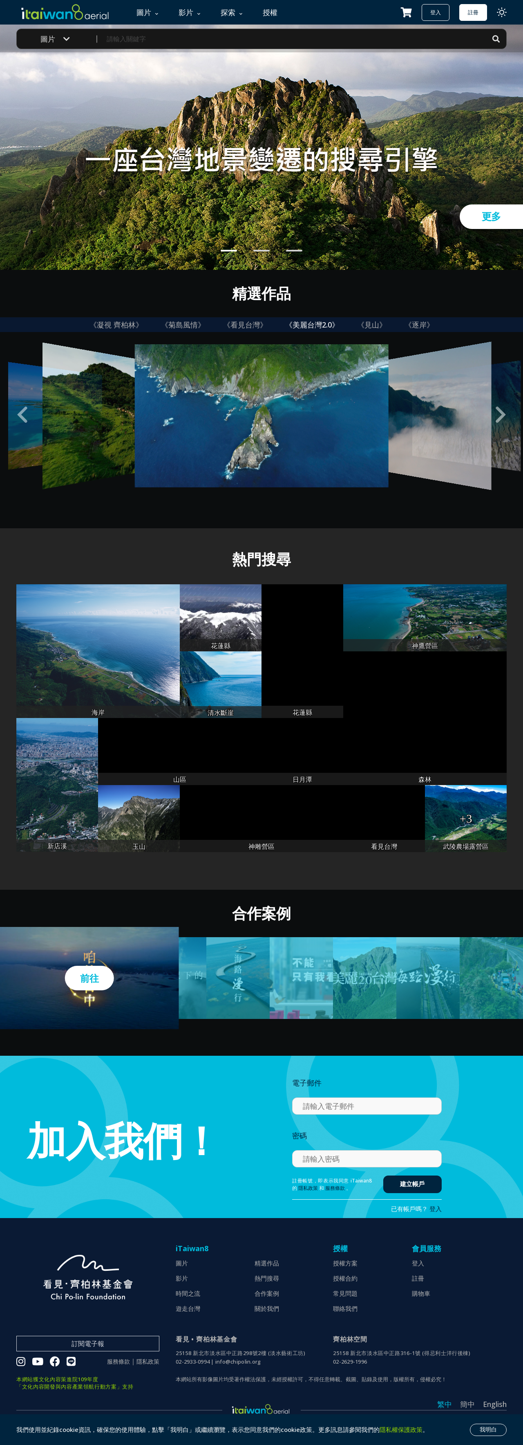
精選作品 (267, 1263)
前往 (89, 978)
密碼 (299, 1135)
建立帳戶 (412, 1183)
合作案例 (267, 1293)
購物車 (421, 1293)
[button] (22, 414)
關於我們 (267, 1308)
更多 (491, 216)
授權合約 (345, 1278)
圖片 (182, 1263)
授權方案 (345, 1263)
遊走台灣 (188, 1308)
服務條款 (335, 1188)
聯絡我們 (345, 1308)
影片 (182, 1278)
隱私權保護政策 (401, 1429)
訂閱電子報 (88, 1343)
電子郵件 (307, 1083)
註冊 (473, 12)
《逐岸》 (419, 325)
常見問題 (345, 1293)
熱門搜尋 (267, 1278)
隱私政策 (308, 1188)
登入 (435, 12)
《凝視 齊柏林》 (116, 325)
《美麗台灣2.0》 (312, 325)
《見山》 (372, 325)
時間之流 (188, 1293)
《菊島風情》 (183, 325)
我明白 (488, 1429)
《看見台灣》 (245, 325)
